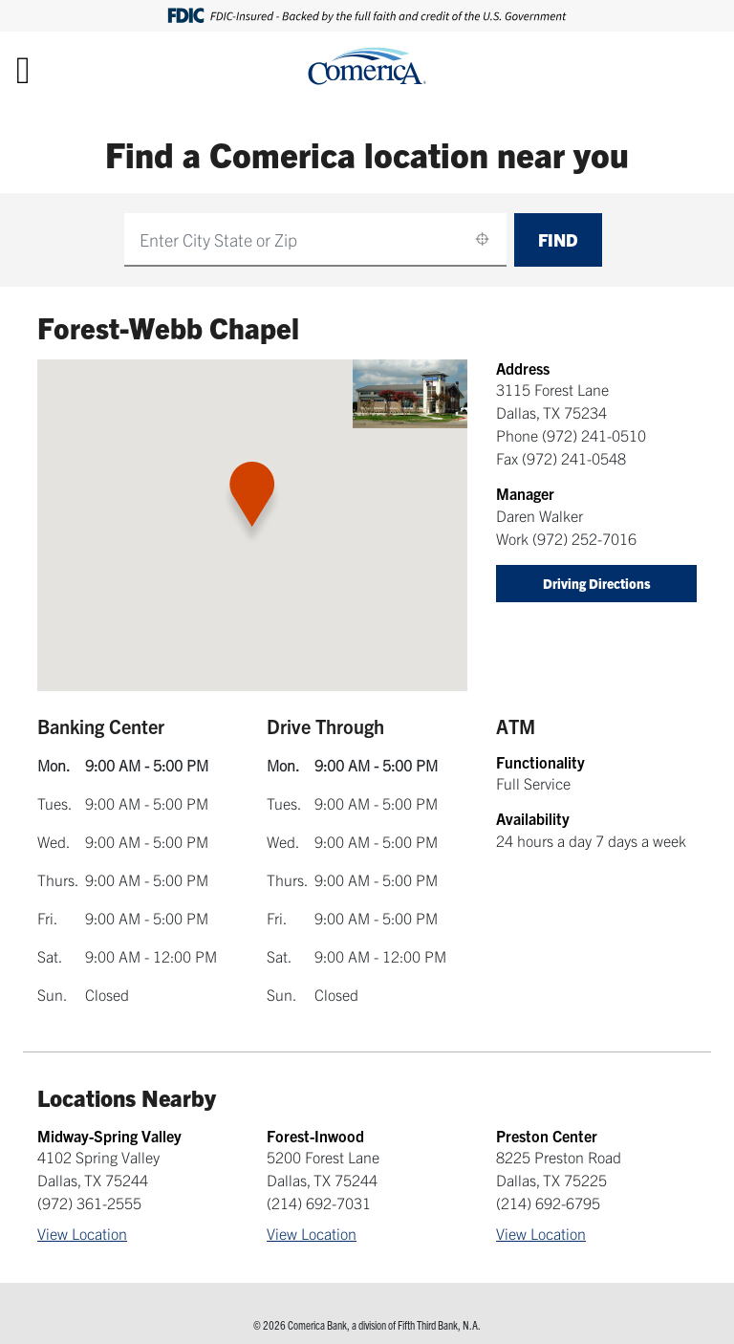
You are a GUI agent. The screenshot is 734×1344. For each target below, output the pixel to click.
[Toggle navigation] (23, 69)
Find (558, 239)
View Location (82, 1233)
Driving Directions (597, 583)
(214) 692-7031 (319, 1202)
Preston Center (546, 1135)
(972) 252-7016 (584, 538)
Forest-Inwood (315, 1135)
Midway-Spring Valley (109, 1135)
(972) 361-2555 (89, 1202)
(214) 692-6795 (548, 1202)
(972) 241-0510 (594, 434)
